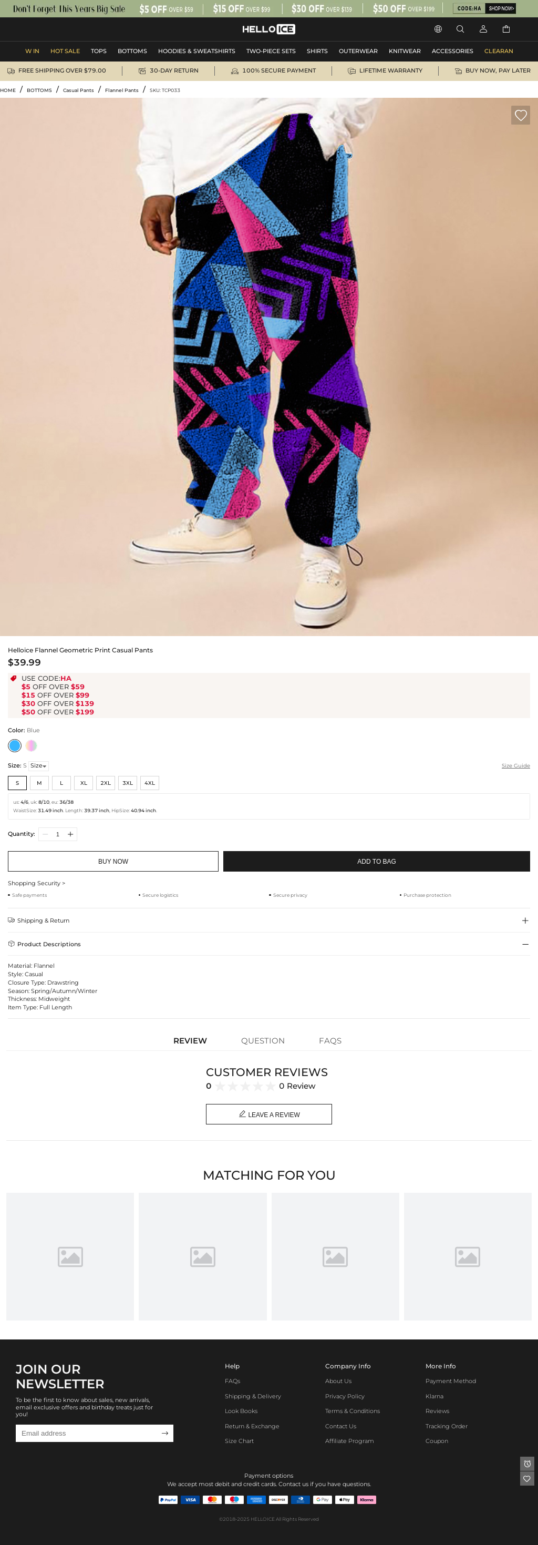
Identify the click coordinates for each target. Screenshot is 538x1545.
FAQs (232, 1381)
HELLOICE (263, 1519)
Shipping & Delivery (253, 1396)
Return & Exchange (252, 1426)
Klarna (434, 1396)
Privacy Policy (345, 1396)
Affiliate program (349, 1441)
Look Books (241, 1411)
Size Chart (239, 1441)
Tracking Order (447, 1426)
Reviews (437, 1411)
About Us (338, 1381)
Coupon (437, 1441)
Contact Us (340, 1426)
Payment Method (451, 1381)
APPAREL (41, 29)
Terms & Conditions (352, 1411)
